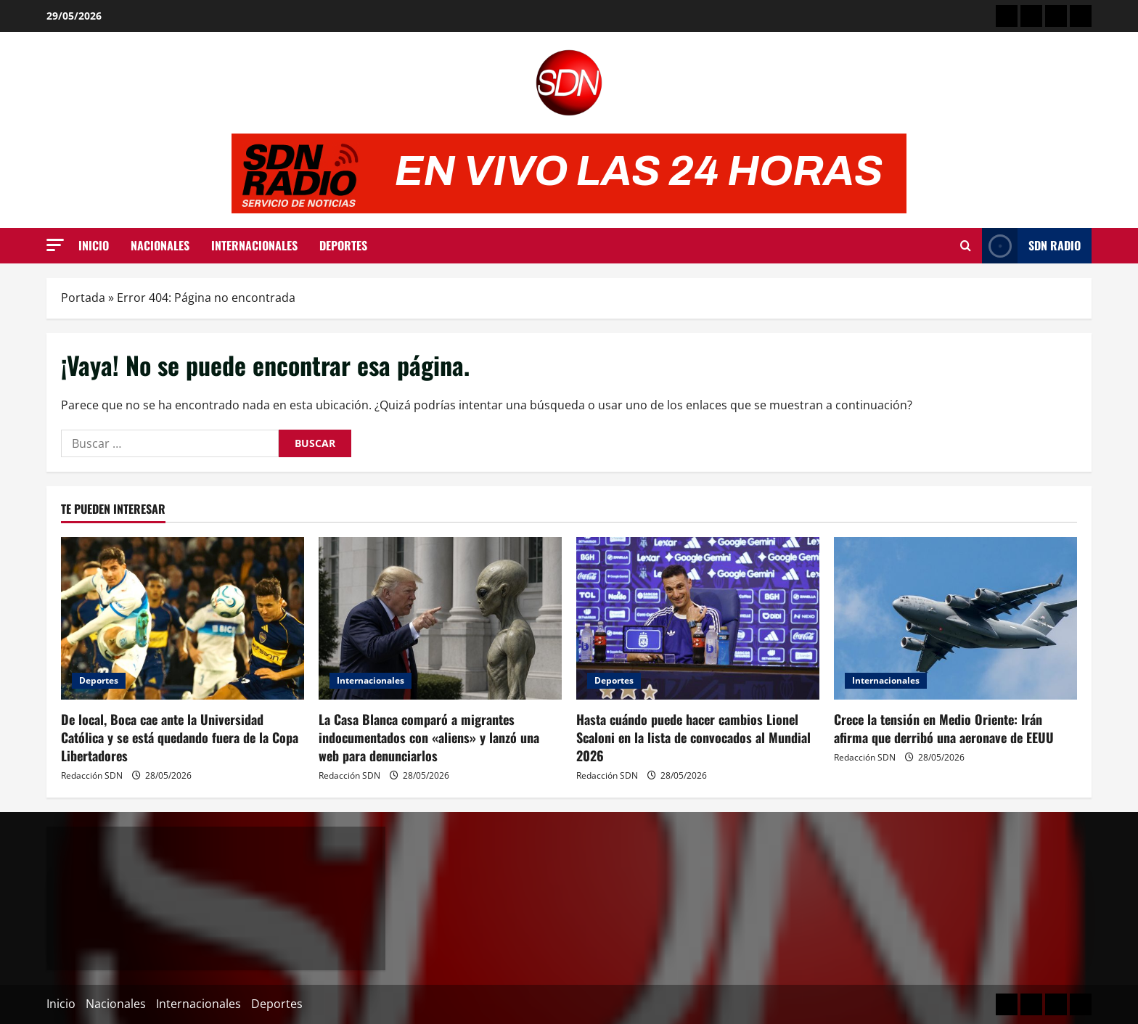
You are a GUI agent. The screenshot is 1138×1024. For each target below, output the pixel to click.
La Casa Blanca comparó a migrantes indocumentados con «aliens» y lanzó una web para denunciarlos (429, 737)
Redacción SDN (92, 775)
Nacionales (160, 245)
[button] (55, 245)
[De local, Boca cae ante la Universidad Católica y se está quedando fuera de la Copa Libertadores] (182, 618)
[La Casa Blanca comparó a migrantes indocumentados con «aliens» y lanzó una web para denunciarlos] (440, 618)
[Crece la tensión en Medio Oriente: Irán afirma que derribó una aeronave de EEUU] (955, 618)
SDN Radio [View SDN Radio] (1031, 245)
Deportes (343, 245)
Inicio (93, 245)
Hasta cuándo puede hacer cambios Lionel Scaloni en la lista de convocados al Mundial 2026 (693, 737)
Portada (83, 298)
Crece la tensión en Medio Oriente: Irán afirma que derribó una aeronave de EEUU (944, 728)
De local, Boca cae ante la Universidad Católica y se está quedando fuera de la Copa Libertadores (179, 737)
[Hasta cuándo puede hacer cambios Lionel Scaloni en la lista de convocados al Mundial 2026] (697, 618)
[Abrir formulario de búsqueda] (965, 246)
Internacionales (254, 245)
